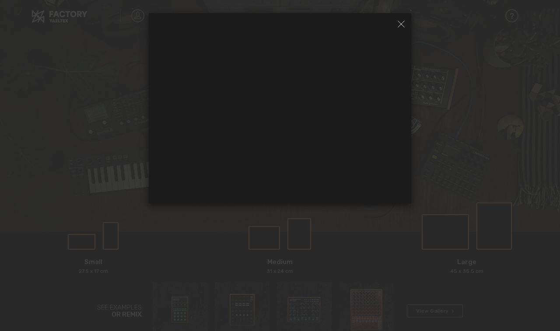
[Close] (401, 24)
